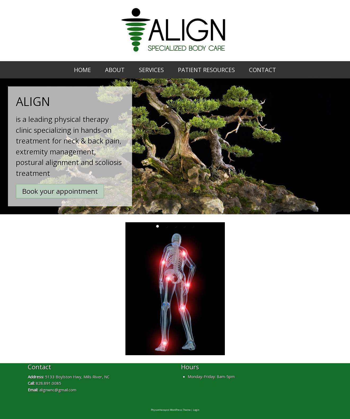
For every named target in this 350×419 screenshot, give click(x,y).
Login (196, 410)
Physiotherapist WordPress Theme (171, 410)
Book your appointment (60, 191)
